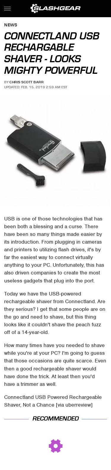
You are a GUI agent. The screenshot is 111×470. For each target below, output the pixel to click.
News (10, 25)
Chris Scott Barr (26, 82)
